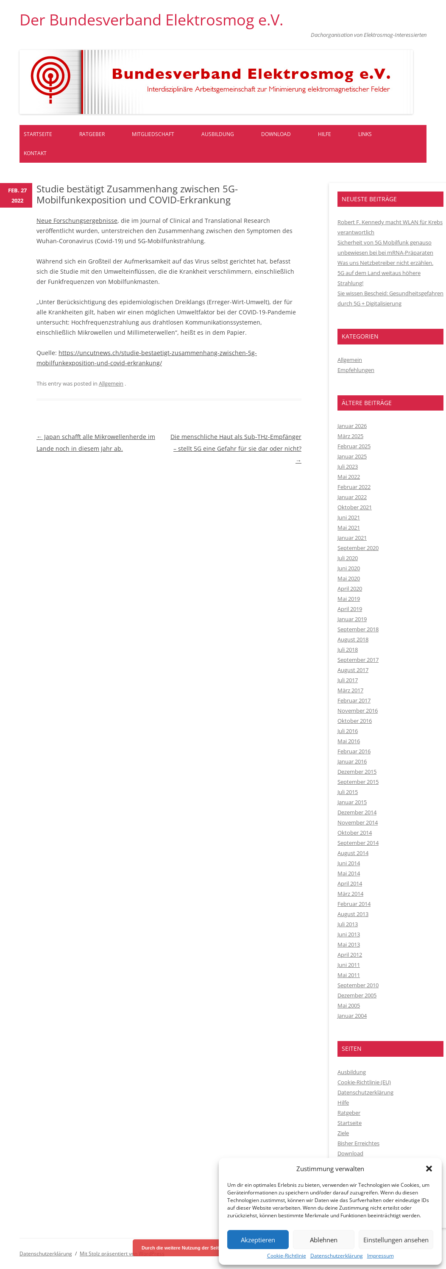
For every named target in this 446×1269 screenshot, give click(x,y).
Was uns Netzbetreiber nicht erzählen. (385, 263)
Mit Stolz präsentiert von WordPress (122, 1253)
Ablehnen (323, 1240)
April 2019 (349, 609)
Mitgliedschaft (153, 134)
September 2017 (358, 660)
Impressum (380, 1255)
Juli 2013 (347, 924)
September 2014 (358, 843)
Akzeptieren (258, 1240)
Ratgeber (92, 134)
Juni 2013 (348, 934)
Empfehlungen (355, 370)
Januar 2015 (352, 802)
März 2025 (350, 436)
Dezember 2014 (356, 812)
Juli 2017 (347, 680)
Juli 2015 (347, 792)
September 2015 (358, 782)
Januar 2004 (352, 1015)
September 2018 (358, 629)
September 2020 (358, 548)
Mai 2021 (348, 527)
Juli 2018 (347, 649)
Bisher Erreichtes (358, 1143)
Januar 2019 (352, 619)
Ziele (343, 1133)
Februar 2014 (354, 904)
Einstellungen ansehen (396, 1240)
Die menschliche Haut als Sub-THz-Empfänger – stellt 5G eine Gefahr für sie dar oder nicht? (235, 448)
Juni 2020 (348, 568)
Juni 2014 (348, 863)
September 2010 (358, 985)
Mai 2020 (348, 578)
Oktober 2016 (354, 721)
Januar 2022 (352, 497)
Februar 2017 (354, 700)
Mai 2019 (348, 599)
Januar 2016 (352, 761)
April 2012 (349, 954)
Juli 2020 (347, 558)
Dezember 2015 (356, 771)
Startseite (38, 134)
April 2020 (349, 588)
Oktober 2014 (354, 832)
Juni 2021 (348, 517)
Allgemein (111, 383)
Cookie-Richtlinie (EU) (364, 1082)
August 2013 (352, 914)
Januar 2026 (352, 426)
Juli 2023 (347, 466)
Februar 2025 (354, 446)
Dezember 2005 (356, 995)
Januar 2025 (352, 456)
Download (276, 134)
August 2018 (352, 639)
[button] (429, 1168)
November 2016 (357, 710)
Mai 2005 (348, 1005)
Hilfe (324, 134)
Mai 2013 (348, 944)
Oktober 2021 (354, 507)
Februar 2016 (354, 751)
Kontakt (35, 153)
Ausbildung (217, 134)
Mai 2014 (348, 873)
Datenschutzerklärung (336, 1255)
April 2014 (349, 883)
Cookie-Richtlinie (286, 1255)
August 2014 (352, 853)
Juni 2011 (348, 965)
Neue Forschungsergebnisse (76, 221)
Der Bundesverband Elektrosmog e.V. (151, 20)
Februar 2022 (354, 487)
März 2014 (350, 893)
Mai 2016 (348, 741)
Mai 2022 (348, 476)
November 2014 (357, 822)
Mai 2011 (348, 975)
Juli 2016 (347, 731)
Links (365, 134)
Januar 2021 (352, 537)
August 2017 (352, 670)
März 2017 (350, 690)
